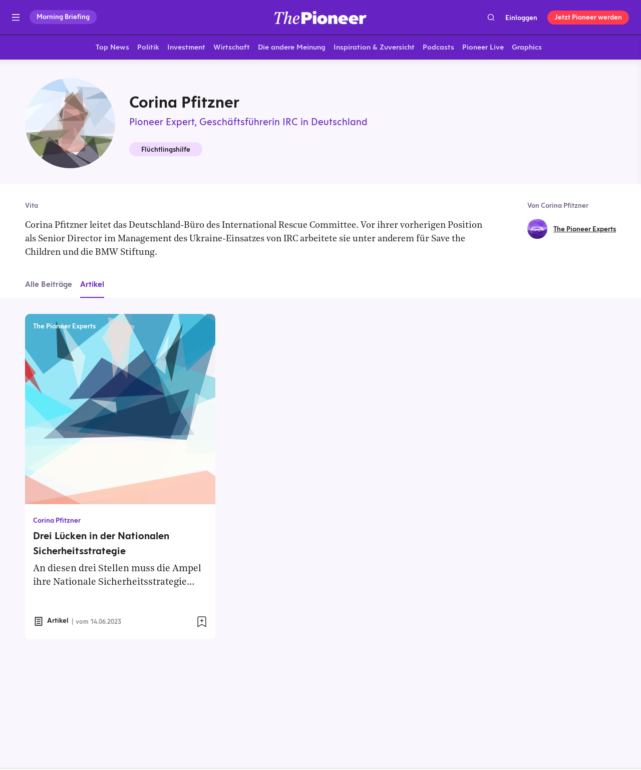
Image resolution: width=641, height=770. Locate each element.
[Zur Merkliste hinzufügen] (201, 623)
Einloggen (521, 18)
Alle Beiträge (48, 286)
